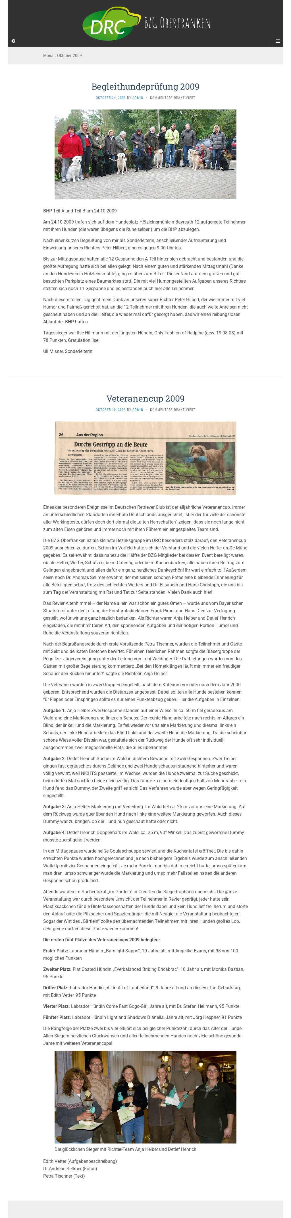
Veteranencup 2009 (145, 398)
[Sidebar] (13, 41)
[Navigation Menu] (277, 41)
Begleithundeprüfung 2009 (145, 86)
